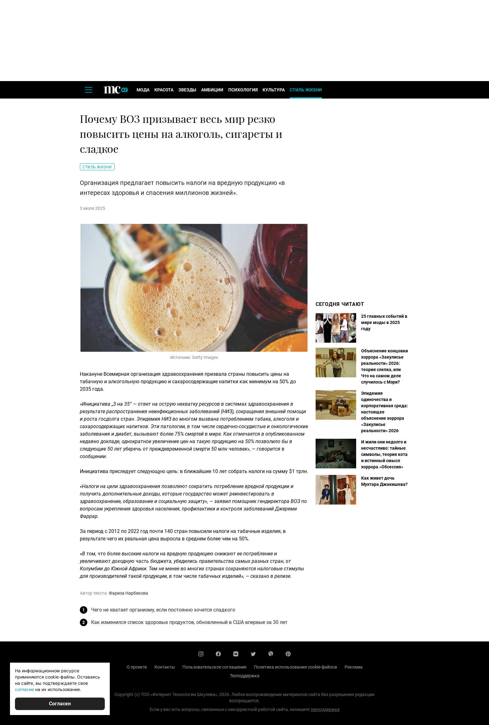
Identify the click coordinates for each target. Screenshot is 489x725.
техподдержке (325, 709)
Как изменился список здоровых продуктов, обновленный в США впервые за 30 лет (189, 622)
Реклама (354, 667)
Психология (243, 89)
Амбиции (212, 89)
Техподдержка (244, 675)
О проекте (137, 667)
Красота (163, 89)
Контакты (164, 667)
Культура (274, 89)
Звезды (187, 89)
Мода (143, 89)
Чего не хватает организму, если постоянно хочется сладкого (163, 610)
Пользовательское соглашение (214, 667)
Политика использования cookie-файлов (295, 667)
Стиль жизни (306, 89)
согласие (24, 689)
